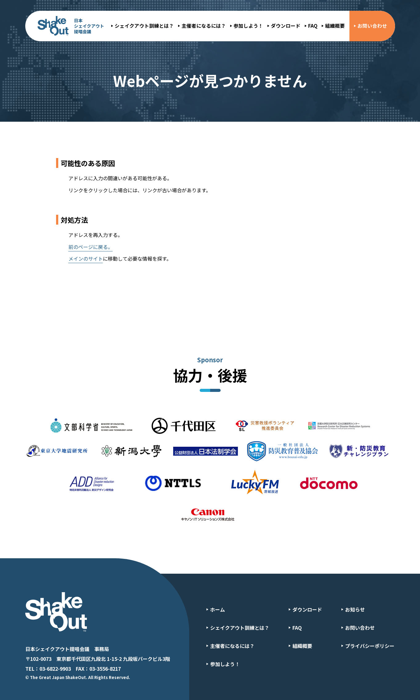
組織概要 (335, 25)
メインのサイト (85, 258)
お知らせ (355, 609)
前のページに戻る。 (90, 246)
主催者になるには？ (203, 25)
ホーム (217, 609)
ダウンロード (285, 25)
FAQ (312, 25)
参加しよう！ (248, 25)
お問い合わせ (372, 25)
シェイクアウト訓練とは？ (144, 25)
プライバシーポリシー (369, 645)
